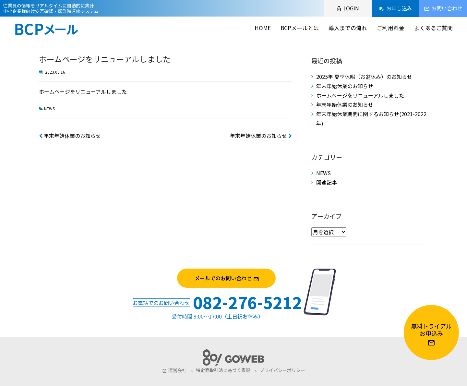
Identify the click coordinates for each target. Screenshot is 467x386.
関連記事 (326, 182)
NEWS (49, 108)
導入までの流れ (348, 28)
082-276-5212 (247, 302)
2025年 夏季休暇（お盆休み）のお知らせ (364, 76)
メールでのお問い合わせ (233, 278)
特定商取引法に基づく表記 (220, 370)
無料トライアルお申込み (431, 334)
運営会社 (174, 370)
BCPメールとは (300, 28)
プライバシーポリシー (279, 370)
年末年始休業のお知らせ (70, 135)
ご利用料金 (390, 28)
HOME (263, 28)
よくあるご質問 (433, 28)
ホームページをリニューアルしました (360, 95)
